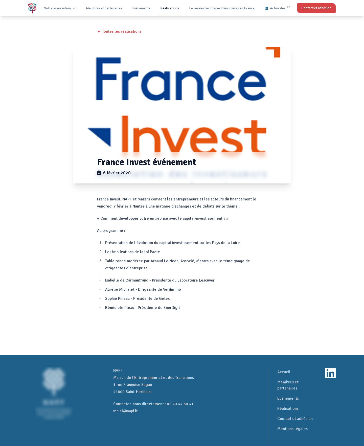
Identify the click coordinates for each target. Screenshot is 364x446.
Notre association (59, 8)
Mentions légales (292, 428)
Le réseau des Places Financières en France (222, 8)
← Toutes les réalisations (119, 31)
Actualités (277, 8)
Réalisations (169, 8)
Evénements (141, 8)
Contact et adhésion (295, 418)
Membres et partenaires (104, 8)
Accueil (283, 372)
